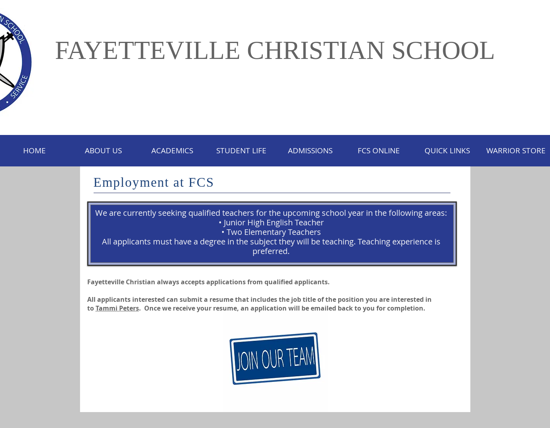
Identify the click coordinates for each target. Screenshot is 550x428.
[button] (241, 150)
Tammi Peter (116, 308)
